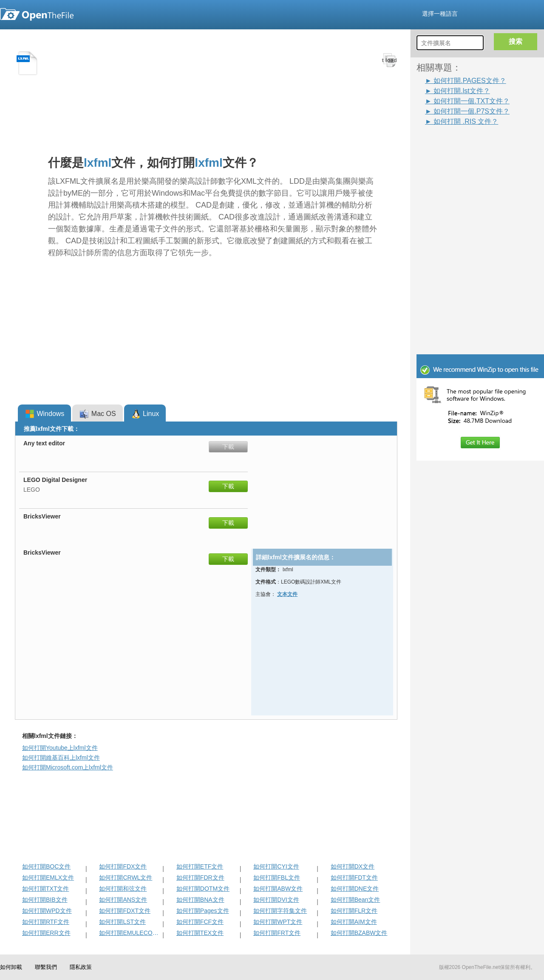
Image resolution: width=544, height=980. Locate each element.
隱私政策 (81, 967)
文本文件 (287, 594)
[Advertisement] (484, 179)
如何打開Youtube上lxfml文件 (60, 747)
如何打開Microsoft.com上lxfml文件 (67, 767)
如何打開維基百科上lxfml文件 (61, 757)
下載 (228, 446)
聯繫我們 (46, 967)
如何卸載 (11, 967)
